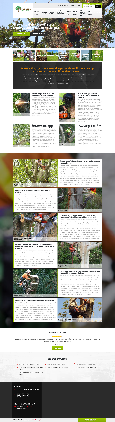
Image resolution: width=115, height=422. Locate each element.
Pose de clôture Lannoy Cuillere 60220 (86, 367)
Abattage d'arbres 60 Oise (36, 13)
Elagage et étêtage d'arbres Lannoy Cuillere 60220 (31, 368)
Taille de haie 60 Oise (90, 13)
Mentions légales (37, 420)
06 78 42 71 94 (75, 5)
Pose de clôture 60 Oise (75, 13)
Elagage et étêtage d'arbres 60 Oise (60, 13)
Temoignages (97, 13)
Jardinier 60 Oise (44, 13)
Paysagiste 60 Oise (52, 13)
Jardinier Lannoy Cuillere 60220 (56, 364)
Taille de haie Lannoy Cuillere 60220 (29, 364)
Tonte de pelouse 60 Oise (68, 13)
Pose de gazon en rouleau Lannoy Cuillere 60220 (31, 373)
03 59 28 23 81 (63, 5)
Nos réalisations (39, 34)
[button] (56, 46)
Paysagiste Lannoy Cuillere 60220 (85, 364)
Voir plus (57, 348)
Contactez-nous (21, 34)
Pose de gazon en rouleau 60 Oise (83, 13)
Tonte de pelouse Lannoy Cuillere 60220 (58, 367)
